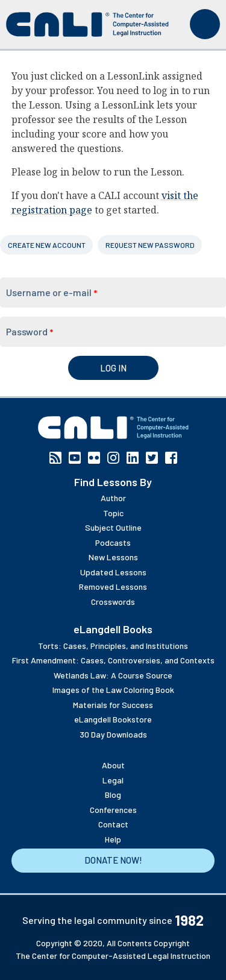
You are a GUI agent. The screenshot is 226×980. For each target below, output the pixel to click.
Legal (113, 780)
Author (113, 498)
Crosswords (113, 601)
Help (113, 839)
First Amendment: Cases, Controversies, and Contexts (113, 660)
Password (29, 331)
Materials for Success (113, 705)
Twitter (152, 458)
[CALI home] (87, 24)
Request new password (150, 245)
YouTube (75, 458)
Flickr (94, 458)
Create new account (47, 245)
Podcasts (113, 542)
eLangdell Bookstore (113, 719)
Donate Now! (113, 860)
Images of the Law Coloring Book (113, 689)
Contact (113, 824)
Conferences (113, 810)
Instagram (113, 458)
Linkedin (133, 458)
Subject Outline (113, 527)
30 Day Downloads (113, 734)
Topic (113, 513)
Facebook (171, 458)
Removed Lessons (113, 586)
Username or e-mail (51, 292)
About (113, 765)
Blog (113, 794)
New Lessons (113, 557)
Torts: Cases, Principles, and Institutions (113, 645)
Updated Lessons (113, 572)
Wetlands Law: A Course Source (113, 675)
